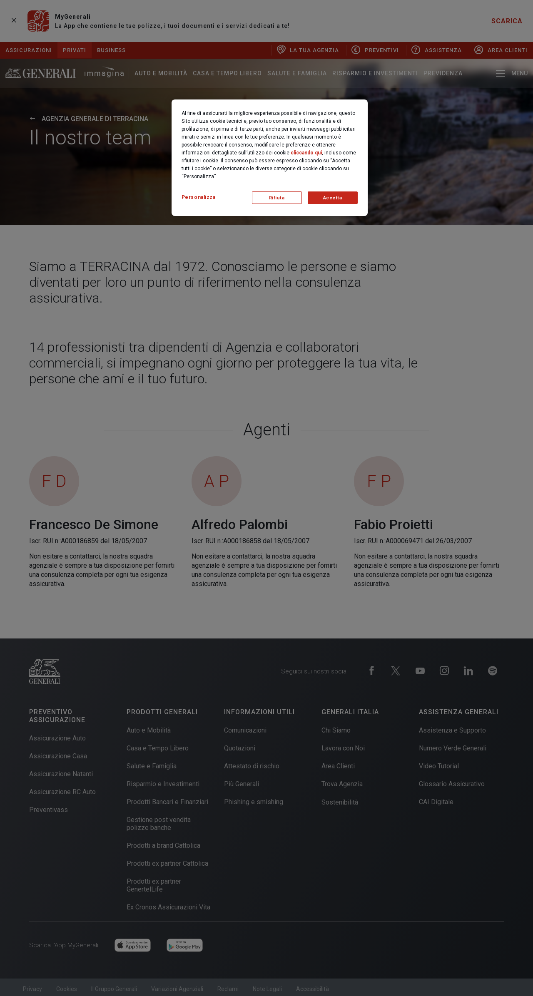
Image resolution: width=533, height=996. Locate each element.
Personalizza (199, 197)
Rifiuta (277, 198)
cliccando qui (306, 153)
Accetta (332, 198)
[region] (270, 157)
